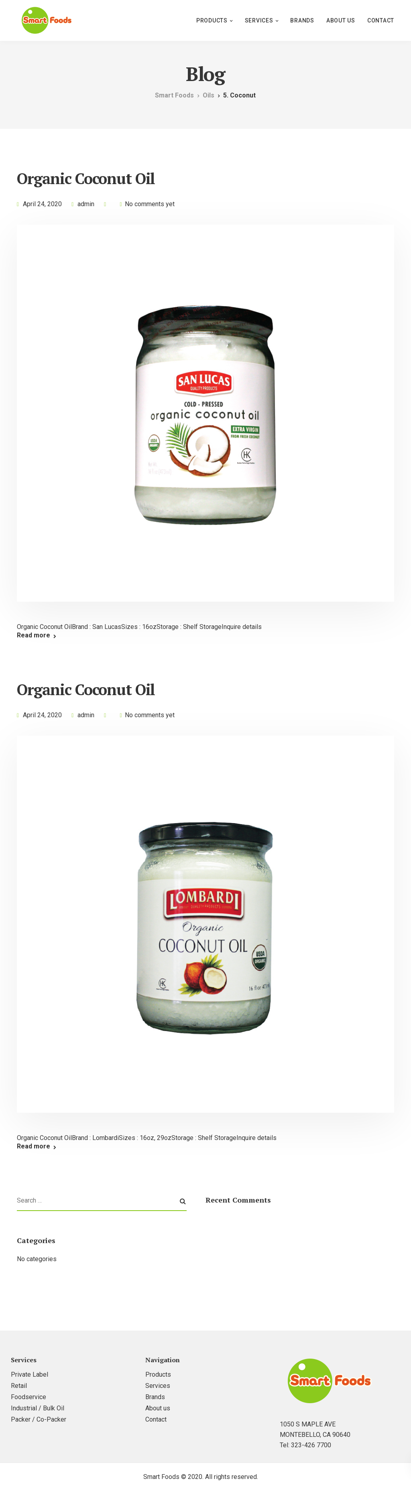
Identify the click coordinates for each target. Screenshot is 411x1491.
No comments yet (150, 204)
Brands (302, 20)
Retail (19, 1386)
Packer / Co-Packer (38, 1419)
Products (212, 20)
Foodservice (28, 1397)
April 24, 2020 (42, 204)
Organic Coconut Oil (86, 178)
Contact (380, 20)
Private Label (29, 1374)
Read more (33, 635)
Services (259, 20)
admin (85, 204)
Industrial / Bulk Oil (37, 1408)
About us (340, 20)
